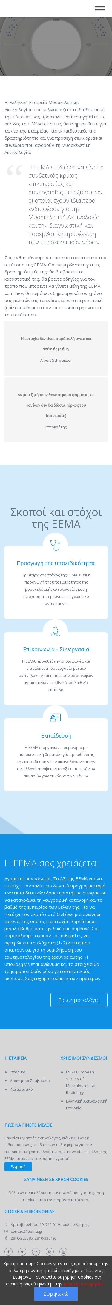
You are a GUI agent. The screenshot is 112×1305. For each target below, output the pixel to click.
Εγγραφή (18, 1166)
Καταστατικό (21, 1089)
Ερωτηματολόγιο (79, 1000)
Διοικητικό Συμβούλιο (30, 1080)
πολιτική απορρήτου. (84, 1284)
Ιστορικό (17, 1072)
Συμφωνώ (56, 1293)
